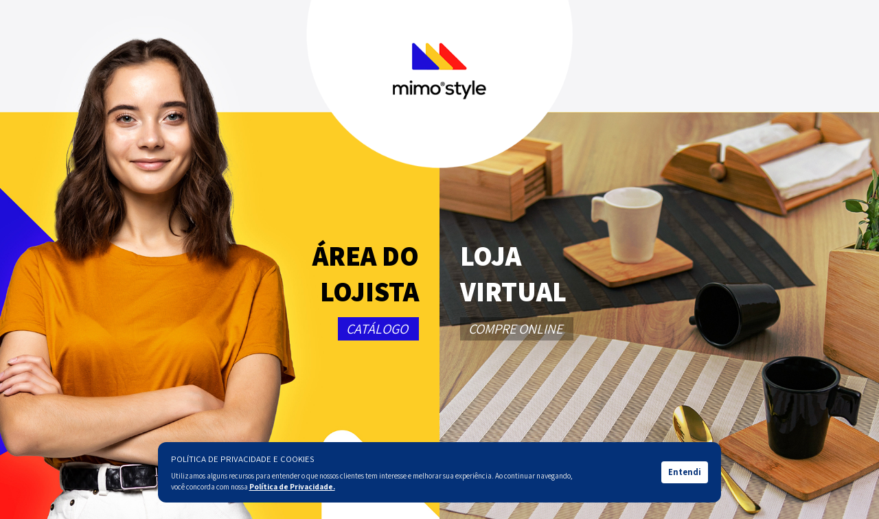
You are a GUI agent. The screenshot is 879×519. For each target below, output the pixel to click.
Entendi (684, 472)
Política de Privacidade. (292, 487)
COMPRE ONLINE (515, 329)
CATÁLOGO (377, 329)
